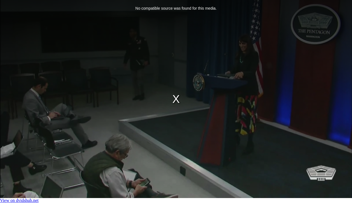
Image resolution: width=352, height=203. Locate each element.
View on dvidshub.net (19, 200)
